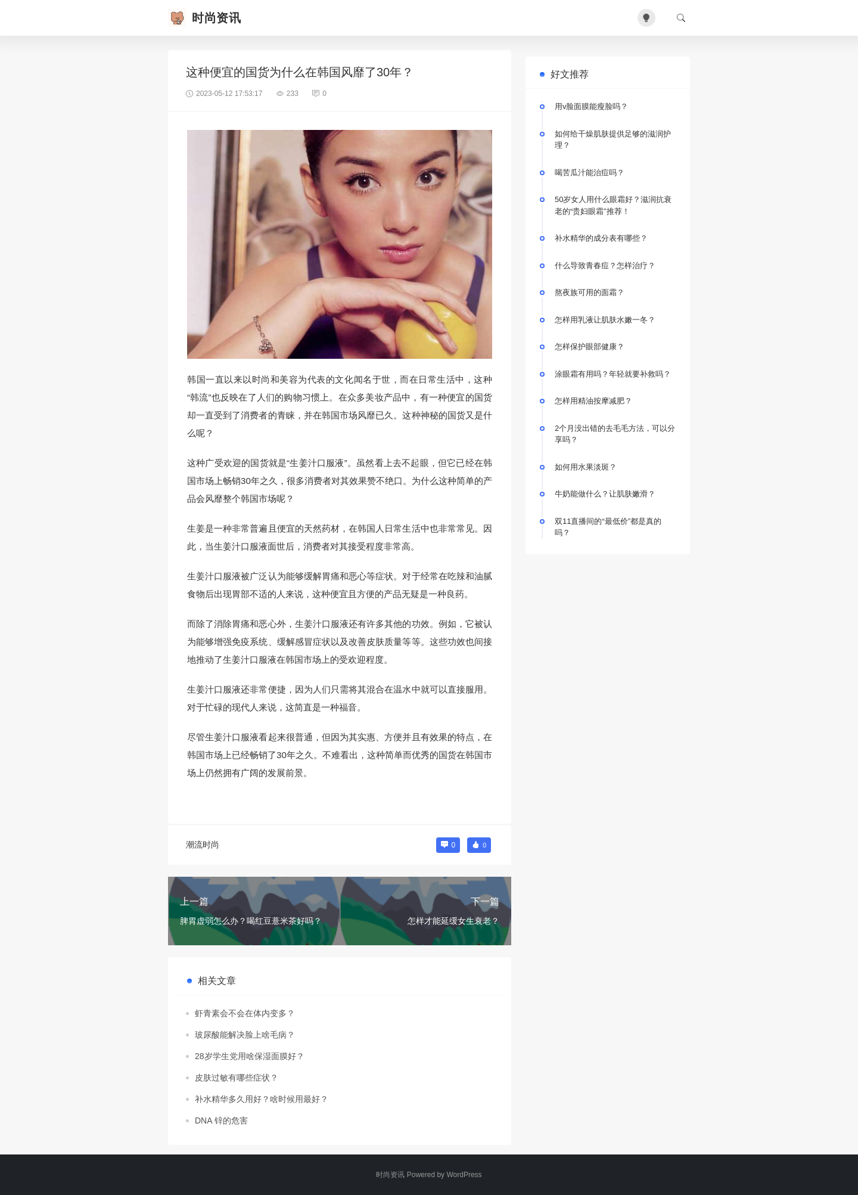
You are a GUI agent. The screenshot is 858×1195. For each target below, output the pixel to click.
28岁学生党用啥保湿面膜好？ (249, 1056)
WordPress (463, 1175)
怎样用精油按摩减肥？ (593, 400)
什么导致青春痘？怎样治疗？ (605, 265)
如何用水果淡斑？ (586, 467)
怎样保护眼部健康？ (589, 346)
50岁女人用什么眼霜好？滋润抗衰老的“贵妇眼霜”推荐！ (613, 205)
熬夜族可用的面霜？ (589, 292)
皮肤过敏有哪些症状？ (236, 1077)
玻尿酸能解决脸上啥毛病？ (245, 1034)
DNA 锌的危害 (221, 1120)
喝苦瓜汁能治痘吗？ (589, 172)
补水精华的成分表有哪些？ (601, 238)
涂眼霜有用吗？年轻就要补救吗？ (613, 374)
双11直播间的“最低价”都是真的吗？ (608, 527)
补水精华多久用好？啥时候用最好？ (261, 1099)
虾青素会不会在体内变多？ (245, 1013)
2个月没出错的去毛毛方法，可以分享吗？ (615, 434)
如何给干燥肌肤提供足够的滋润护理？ (613, 139)
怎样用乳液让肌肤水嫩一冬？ (605, 319)
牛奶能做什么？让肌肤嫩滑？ (605, 493)
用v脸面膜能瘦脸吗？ (592, 106)
